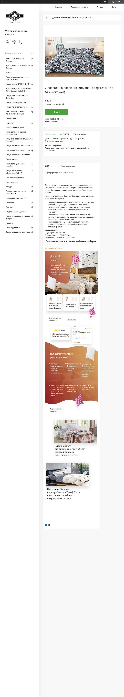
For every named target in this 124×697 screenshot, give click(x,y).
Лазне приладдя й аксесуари (18, 232)
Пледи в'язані (11, 159)
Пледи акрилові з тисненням (18, 146)
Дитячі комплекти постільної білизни (18, 67)
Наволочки (10, 203)
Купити (57, 112)
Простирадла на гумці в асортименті (16, 192)
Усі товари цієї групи (53, 248)
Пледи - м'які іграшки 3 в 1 (17, 102)
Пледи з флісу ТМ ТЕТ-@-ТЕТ (18, 84)
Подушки (10, 207)
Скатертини (11, 118)
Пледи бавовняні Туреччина (18, 155)
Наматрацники (12, 182)
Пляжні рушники (13, 228)
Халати (9, 73)
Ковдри (9, 187)
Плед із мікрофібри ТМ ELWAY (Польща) (18, 140)
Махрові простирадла (15, 127)
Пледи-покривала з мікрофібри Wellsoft (14, 172)
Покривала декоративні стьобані (16, 165)
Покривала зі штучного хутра (18, 150)
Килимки (9, 223)
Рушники (9, 123)
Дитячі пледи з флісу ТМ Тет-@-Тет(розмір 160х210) (18, 89)
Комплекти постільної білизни (15, 60)
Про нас (100, 7)
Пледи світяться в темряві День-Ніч (17, 97)
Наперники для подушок (16, 198)
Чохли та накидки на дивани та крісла (18, 217)
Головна (58, 7)
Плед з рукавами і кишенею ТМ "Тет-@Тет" (17, 78)
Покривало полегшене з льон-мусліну (16, 133)
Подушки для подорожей (16, 212)
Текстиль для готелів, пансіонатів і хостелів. (15, 112)
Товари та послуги (13, 53)
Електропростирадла (15, 178)
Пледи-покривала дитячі (16, 107)
